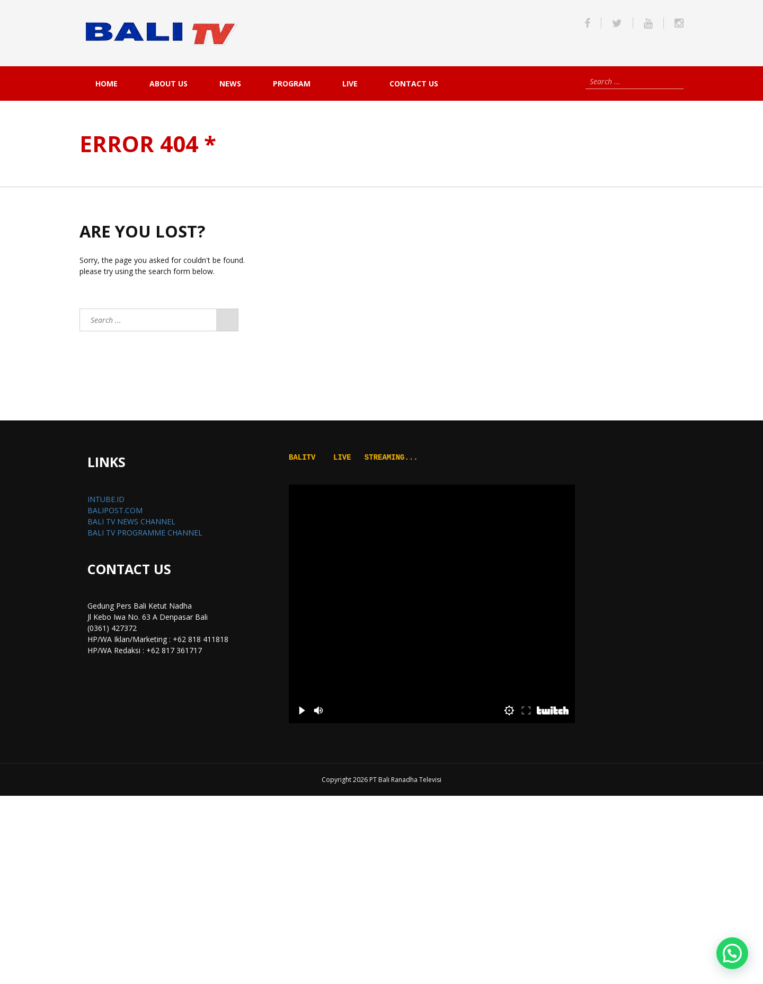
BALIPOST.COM (115, 510)
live (350, 83)
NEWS (230, 83)
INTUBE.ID (106, 499)
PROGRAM (291, 83)
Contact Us (413, 83)
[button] (732, 953)
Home (106, 83)
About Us (168, 83)
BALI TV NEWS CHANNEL (131, 521)
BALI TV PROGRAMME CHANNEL (144, 533)
